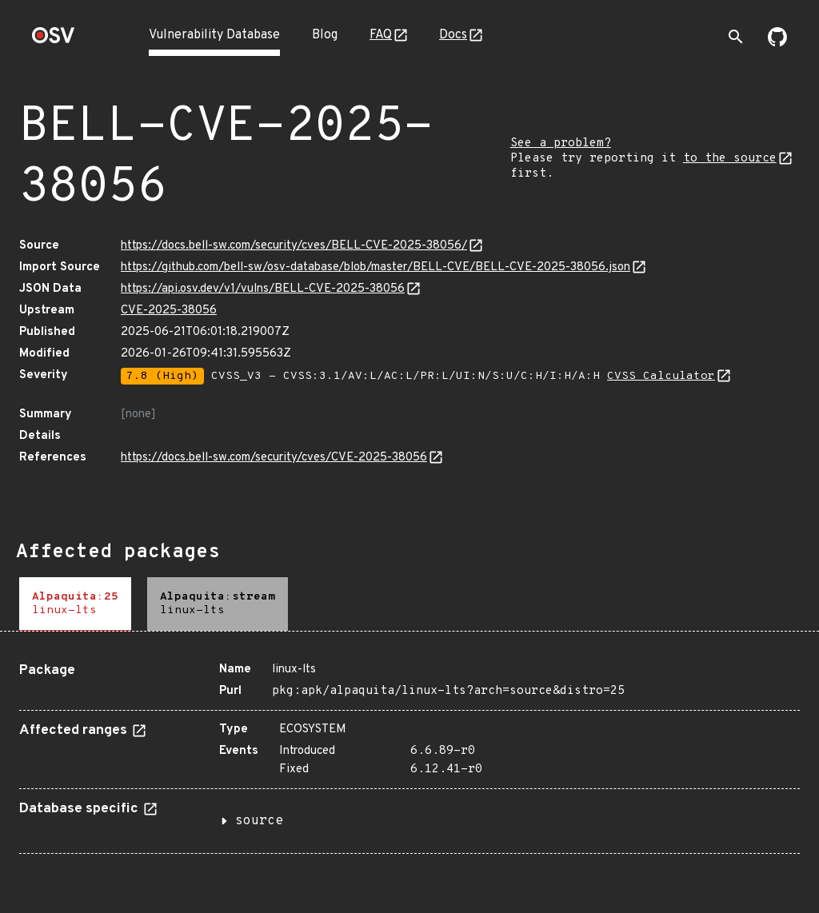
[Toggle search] (736, 37)
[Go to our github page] (777, 43)
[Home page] (53, 40)
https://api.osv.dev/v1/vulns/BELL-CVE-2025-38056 (263, 289)
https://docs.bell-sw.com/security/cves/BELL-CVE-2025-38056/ (294, 245)
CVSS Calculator (661, 376)
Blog (325, 35)
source (259, 821)
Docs (453, 35)
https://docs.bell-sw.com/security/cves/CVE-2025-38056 (274, 457)
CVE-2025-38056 (169, 310)
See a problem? (560, 143)
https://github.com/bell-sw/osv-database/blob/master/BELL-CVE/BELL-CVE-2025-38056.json (375, 267)
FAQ (381, 35)
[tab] (75, 604)
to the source (730, 158)
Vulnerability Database (214, 35)
